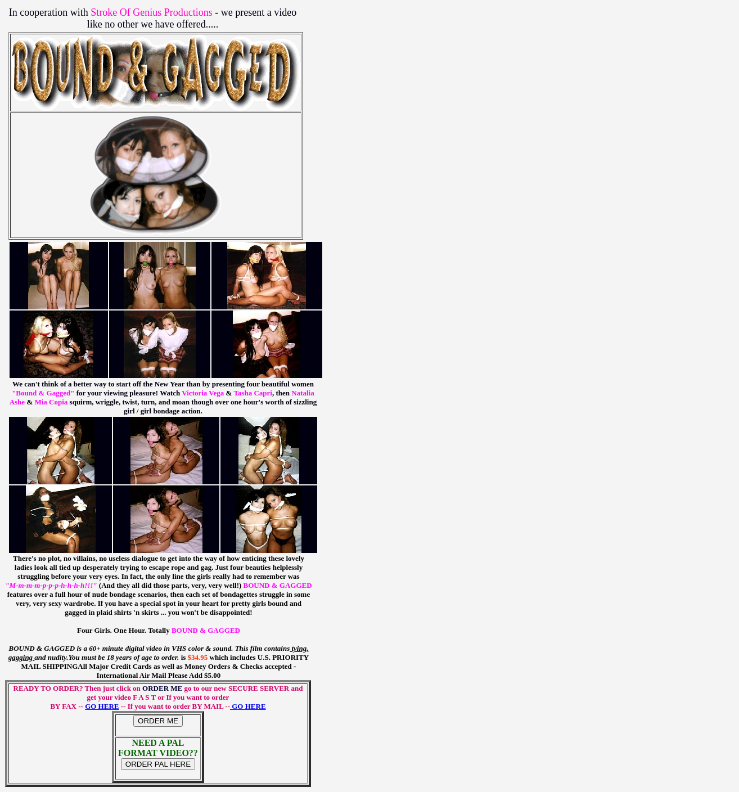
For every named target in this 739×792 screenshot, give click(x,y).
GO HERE (102, 706)
